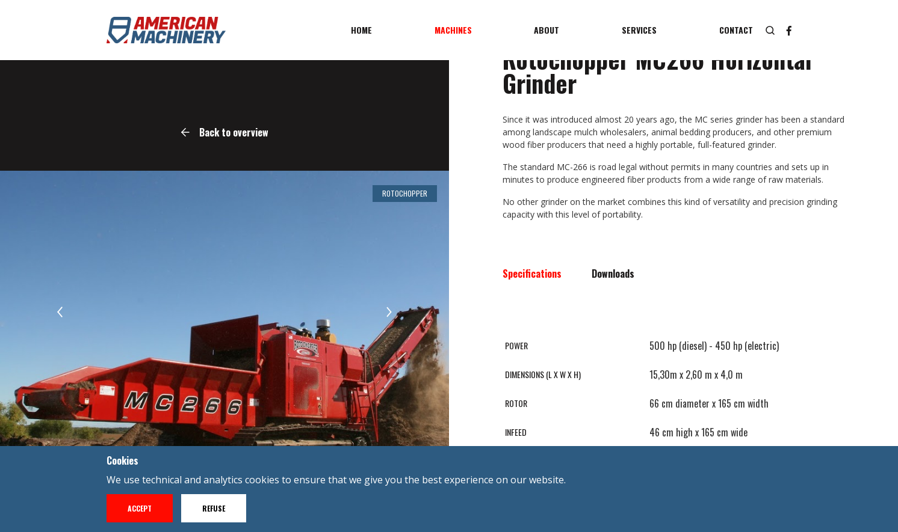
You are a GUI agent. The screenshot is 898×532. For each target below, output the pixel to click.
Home (361, 29)
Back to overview (224, 132)
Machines (453, 29)
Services (639, 29)
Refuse (213, 508)
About (546, 29)
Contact (736, 29)
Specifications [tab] (532, 273)
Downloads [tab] (613, 273)
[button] (60, 312)
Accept (140, 508)
